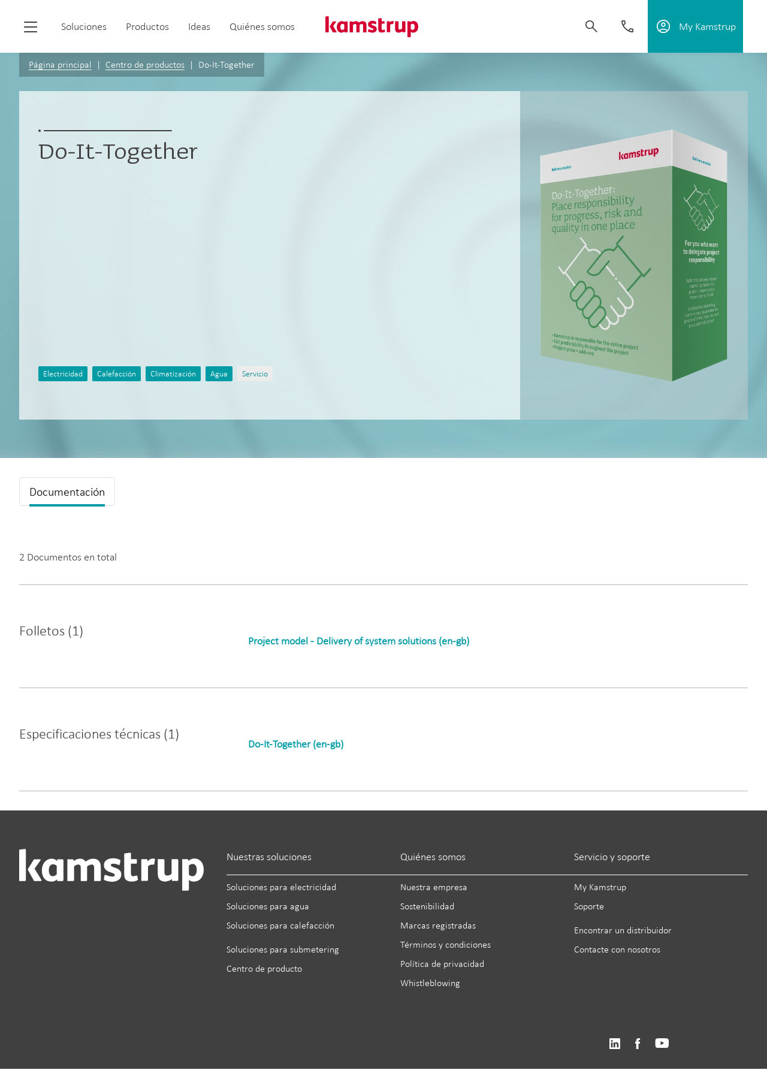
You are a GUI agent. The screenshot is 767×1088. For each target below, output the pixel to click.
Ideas (199, 26)
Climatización (173, 374)
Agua (219, 374)
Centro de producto (264, 968)
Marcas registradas (438, 925)
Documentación (67, 491)
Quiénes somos (262, 26)
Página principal (60, 64)
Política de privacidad (442, 963)
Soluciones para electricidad (281, 887)
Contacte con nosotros (617, 949)
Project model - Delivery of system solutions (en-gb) (358, 640)
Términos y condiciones (445, 944)
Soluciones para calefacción (280, 925)
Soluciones (84, 26)
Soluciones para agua (268, 906)
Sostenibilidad (427, 906)
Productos (147, 26)
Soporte (589, 906)
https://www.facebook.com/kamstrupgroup (638, 1044)
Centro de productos (145, 64)
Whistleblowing (430, 982)
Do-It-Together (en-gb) (295, 744)
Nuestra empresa (433, 887)
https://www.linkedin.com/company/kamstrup (614, 1044)
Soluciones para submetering (283, 949)
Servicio (255, 374)
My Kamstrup (600, 887)
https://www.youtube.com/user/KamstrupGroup (662, 1044)
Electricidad (63, 374)
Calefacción (116, 374)
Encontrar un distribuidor (623, 930)
